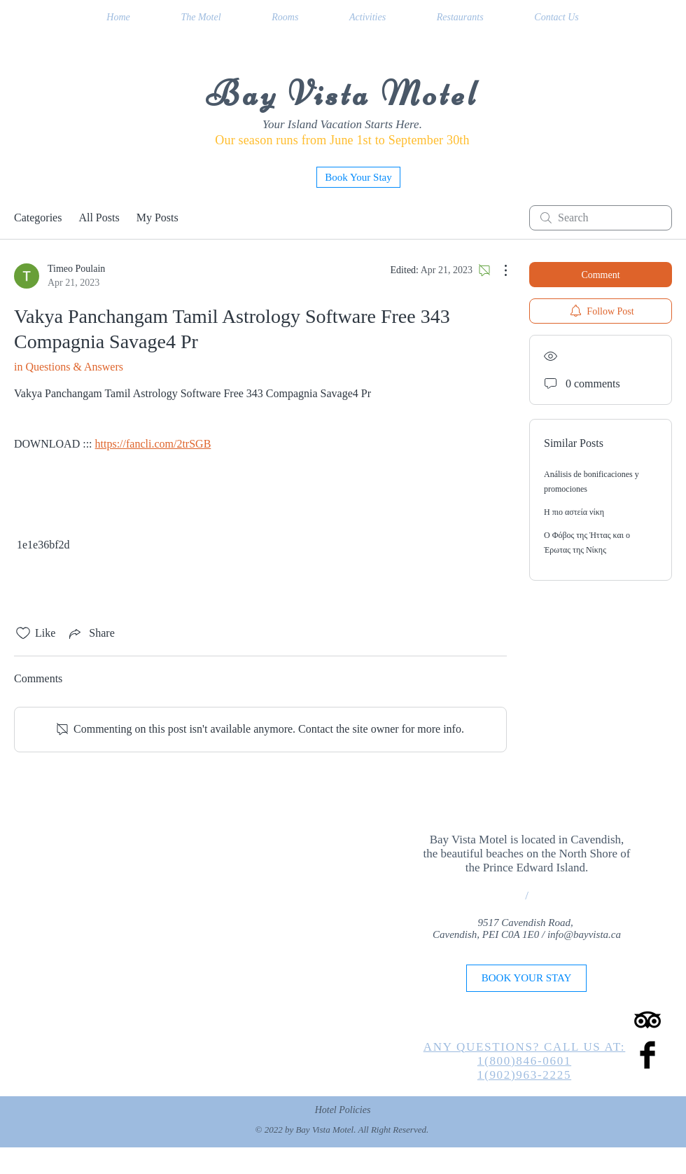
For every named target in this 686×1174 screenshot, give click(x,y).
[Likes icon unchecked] (23, 633)
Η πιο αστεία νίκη (574, 512)
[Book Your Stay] (358, 177)
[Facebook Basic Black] (648, 1055)
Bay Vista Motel (342, 94)
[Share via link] (90, 633)
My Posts (157, 217)
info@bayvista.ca (584, 934)
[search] (600, 217)
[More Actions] (498, 270)
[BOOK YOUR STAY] (526, 978)
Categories (38, 217)
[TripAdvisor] (648, 1020)
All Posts (98, 217)
